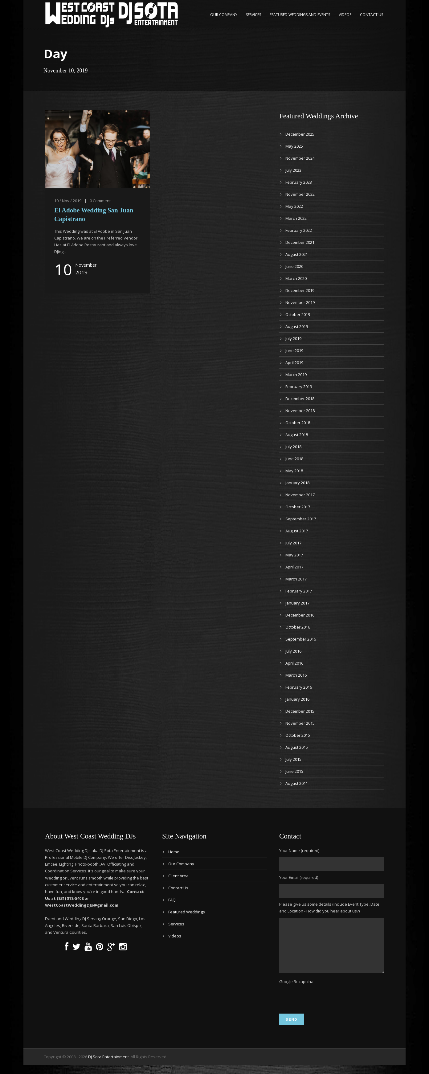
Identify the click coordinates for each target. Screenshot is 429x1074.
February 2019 (298, 386)
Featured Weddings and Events (300, 14)
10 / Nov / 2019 (67, 200)
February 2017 (298, 591)
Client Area (178, 876)
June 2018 (294, 458)
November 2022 (300, 194)
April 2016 (294, 663)
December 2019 (299, 290)
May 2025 (294, 146)
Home (173, 852)
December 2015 (299, 711)
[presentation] (326, 1008)
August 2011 (296, 783)
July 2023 (293, 170)
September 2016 (300, 639)
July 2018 (293, 446)
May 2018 (294, 470)
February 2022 (298, 230)
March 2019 (296, 374)
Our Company (223, 14)
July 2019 (293, 338)
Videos (345, 14)
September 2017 (300, 519)
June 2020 (294, 266)
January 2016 (297, 699)
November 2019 (300, 302)
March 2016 (296, 675)
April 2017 (294, 567)
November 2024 (300, 158)
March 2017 (296, 579)
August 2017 (296, 531)
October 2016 (297, 627)
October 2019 (297, 314)
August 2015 (296, 747)
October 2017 (297, 507)
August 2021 (296, 254)
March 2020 (296, 278)
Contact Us (371, 14)
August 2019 (296, 326)
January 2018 (297, 483)
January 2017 (297, 603)
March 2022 (296, 218)
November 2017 (300, 495)
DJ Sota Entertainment (108, 1066)
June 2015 (294, 771)
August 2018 (296, 434)
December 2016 (299, 615)
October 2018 (297, 422)
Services (253, 14)
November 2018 (300, 410)
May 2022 (294, 206)
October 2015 (297, 735)
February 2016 (298, 687)
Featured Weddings (186, 912)
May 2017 (294, 555)
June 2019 (294, 350)
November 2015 (300, 723)
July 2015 (293, 759)
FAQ (172, 900)
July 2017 (293, 543)
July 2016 (293, 651)
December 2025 (299, 134)
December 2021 (299, 242)
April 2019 (294, 362)
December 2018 (299, 398)
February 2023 (298, 182)
